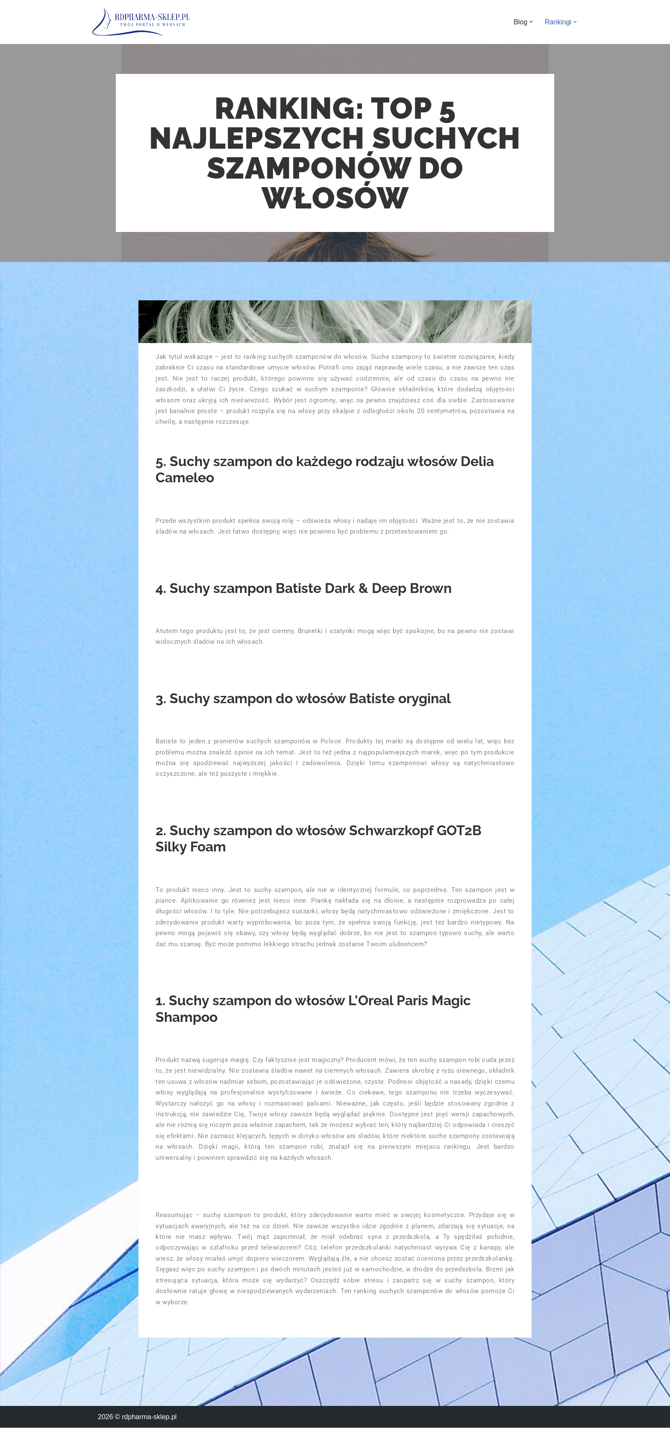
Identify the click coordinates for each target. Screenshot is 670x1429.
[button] (531, 21)
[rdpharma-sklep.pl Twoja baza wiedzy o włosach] (140, 22)
